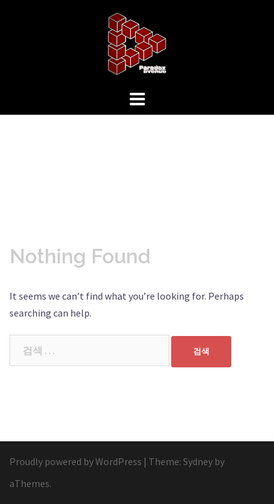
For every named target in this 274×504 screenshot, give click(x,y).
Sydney (198, 461)
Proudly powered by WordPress (75, 461)
